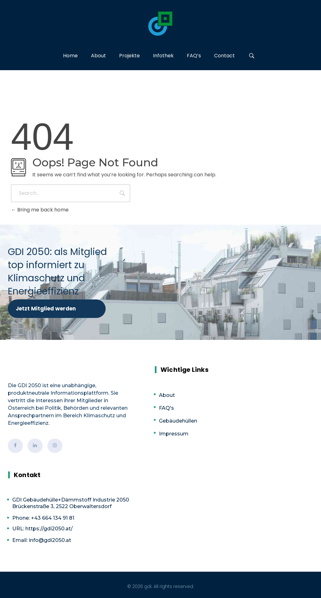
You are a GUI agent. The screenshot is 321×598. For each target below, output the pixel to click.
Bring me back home (40, 209)
